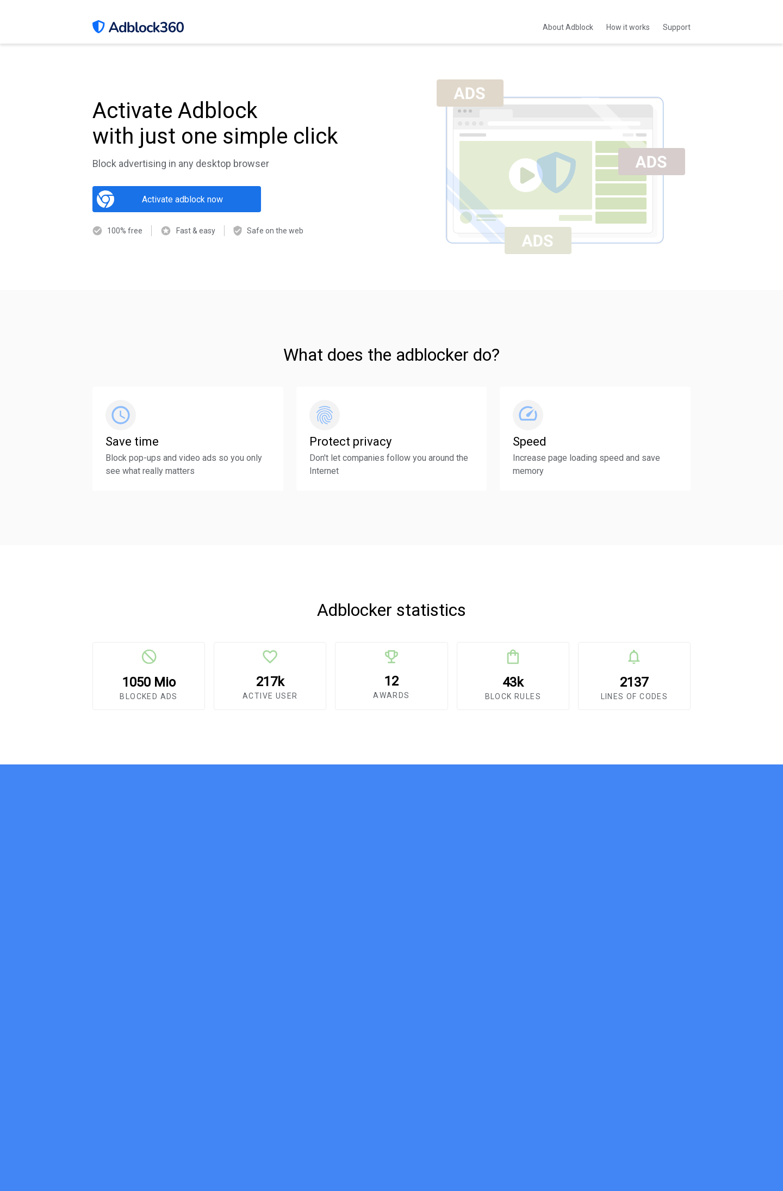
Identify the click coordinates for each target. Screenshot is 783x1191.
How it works (628, 27)
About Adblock (568, 27)
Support (677, 27)
